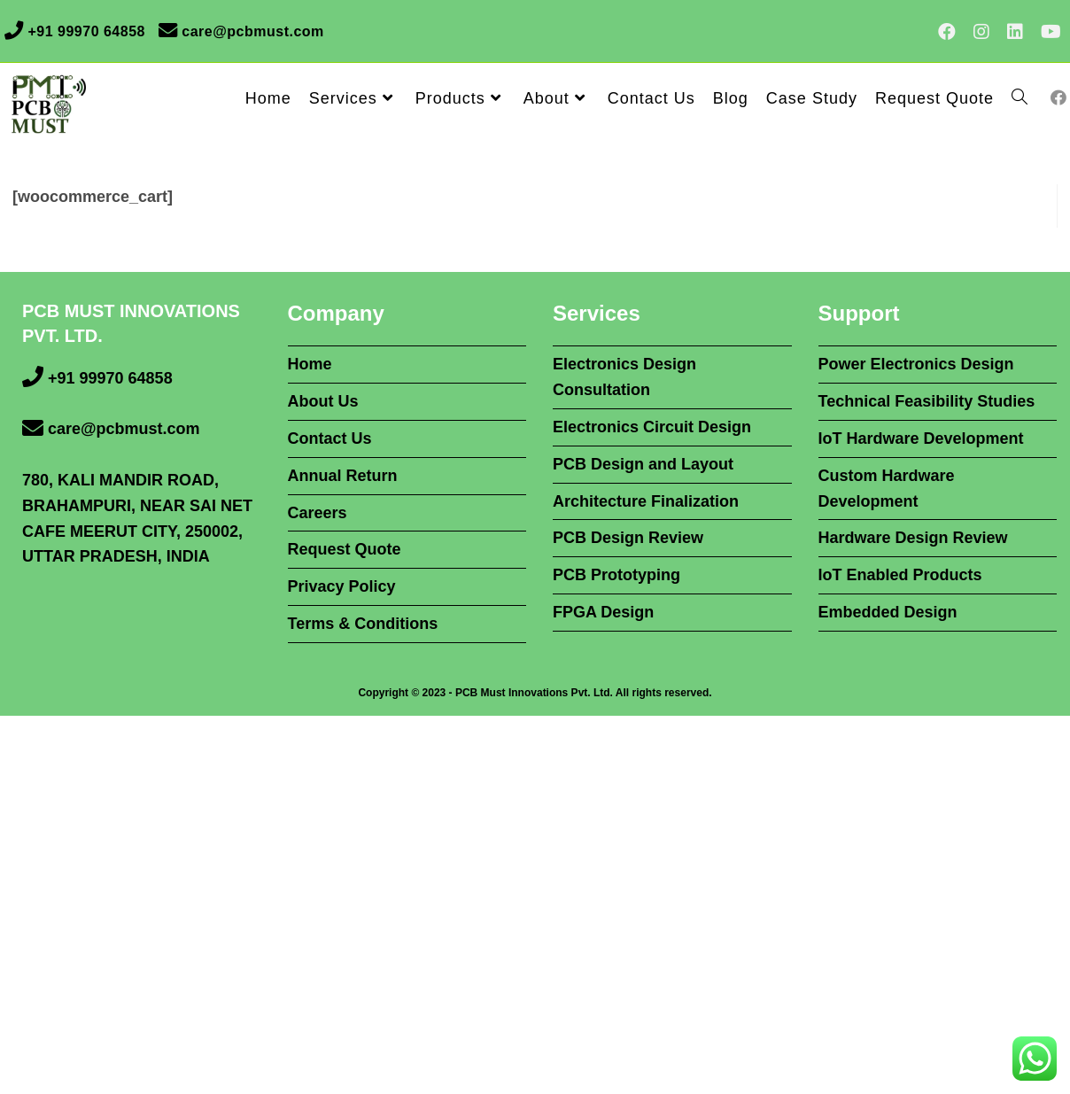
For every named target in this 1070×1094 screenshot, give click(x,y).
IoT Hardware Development (921, 438)
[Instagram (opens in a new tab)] (981, 32)
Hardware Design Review (913, 538)
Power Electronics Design (916, 364)
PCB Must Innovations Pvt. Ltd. (534, 693)
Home (310, 364)
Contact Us (330, 438)
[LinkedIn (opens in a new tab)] (1015, 32)
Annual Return (343, 476)
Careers (317, 513)
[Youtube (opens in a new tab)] (1046, 32)
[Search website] (1019, 98)
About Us (323, 401)
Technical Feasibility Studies (926, 401)
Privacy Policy (342, 586)
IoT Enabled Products (900, 575)
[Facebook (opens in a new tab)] (947, 32)
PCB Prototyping (616, 575)
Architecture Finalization (646, 501)
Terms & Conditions (363, 623)
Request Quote (344, 549)
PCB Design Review (628, 538)
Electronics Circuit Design (652, 427)
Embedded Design (888, 612)
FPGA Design (603, 612)
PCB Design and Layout (643, 464)
